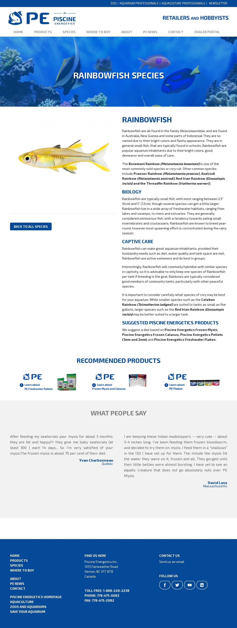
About (126, 32)
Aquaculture (22, 602)
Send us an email (171, 562)
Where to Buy (98, 32)
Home (18, 32)
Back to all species (31, 226)
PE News (150, 32)
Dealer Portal (207, 32)
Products (43, 32)
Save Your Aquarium (27, 612)
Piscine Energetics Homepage (36, 597)
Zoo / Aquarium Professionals (134, 3)
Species (69, 32)
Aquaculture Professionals (183, 3)
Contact (176, 32)
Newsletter (218, 3)
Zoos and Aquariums (28, 607)
